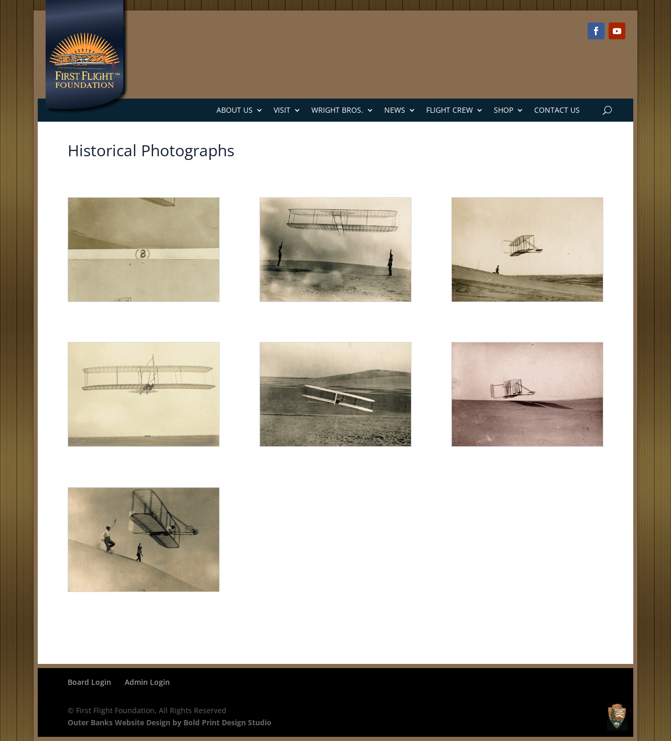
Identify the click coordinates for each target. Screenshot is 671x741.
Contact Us (557, 110)
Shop (503, 110)
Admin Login (147, 682)
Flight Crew (449, 110)
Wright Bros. (337, 110)
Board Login (89, 682)
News (394, 110)
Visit (282, 110)
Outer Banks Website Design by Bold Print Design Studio (170, 722)
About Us (235, 110)
